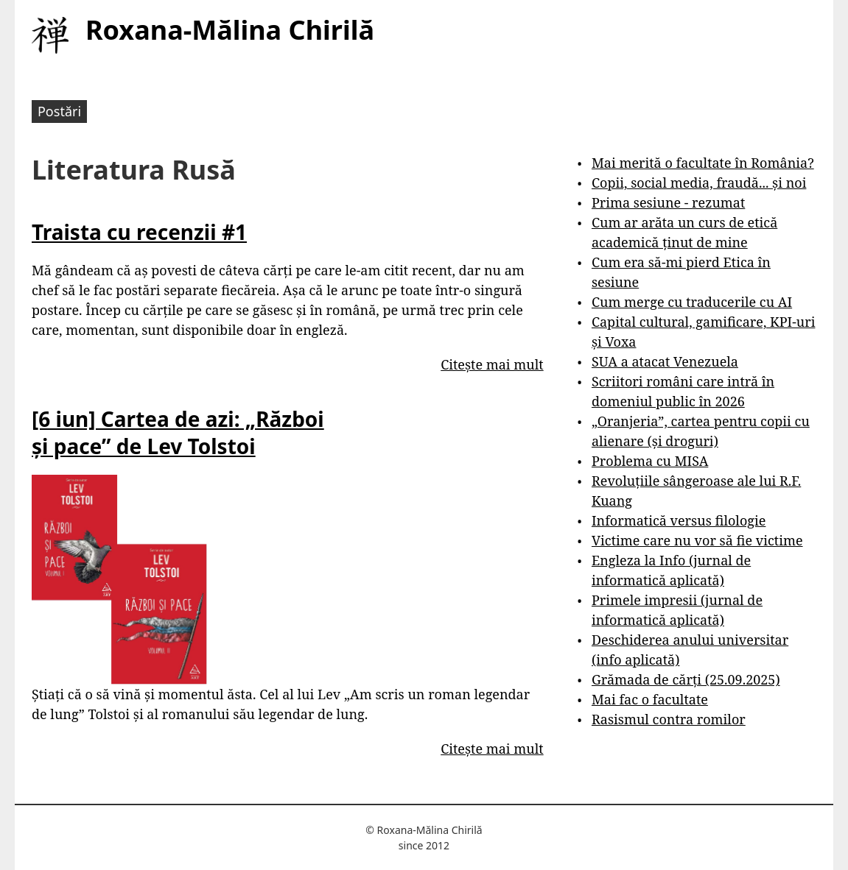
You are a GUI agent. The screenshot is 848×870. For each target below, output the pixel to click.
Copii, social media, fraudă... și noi (699, 182)
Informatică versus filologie (678, 520)
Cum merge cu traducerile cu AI (692, 302)
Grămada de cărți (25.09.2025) (686, 679)
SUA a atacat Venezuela (665, 361)
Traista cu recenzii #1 (139, 232)
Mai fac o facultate (650, 699)
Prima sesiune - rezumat (668, 202)
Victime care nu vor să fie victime (697, 540)
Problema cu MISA (650, 461)
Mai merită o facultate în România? (703, 162)
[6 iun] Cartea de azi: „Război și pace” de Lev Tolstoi (178, 432)
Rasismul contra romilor (669, 719)
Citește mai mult (492, 364)
